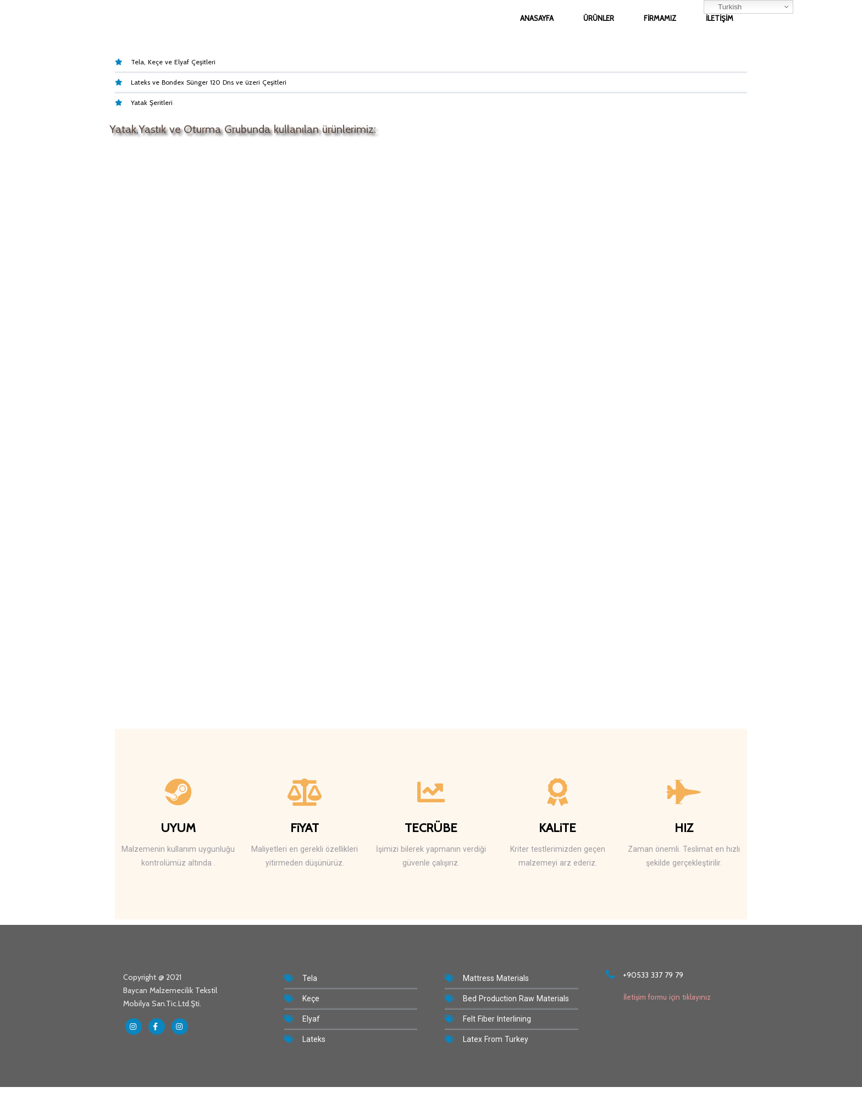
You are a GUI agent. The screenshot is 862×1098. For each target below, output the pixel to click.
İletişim (719, 18)
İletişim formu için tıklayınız (658, 996)
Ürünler (598, 18)
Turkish (724, 7)
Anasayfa (537, 18)
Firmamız (660, 18)
